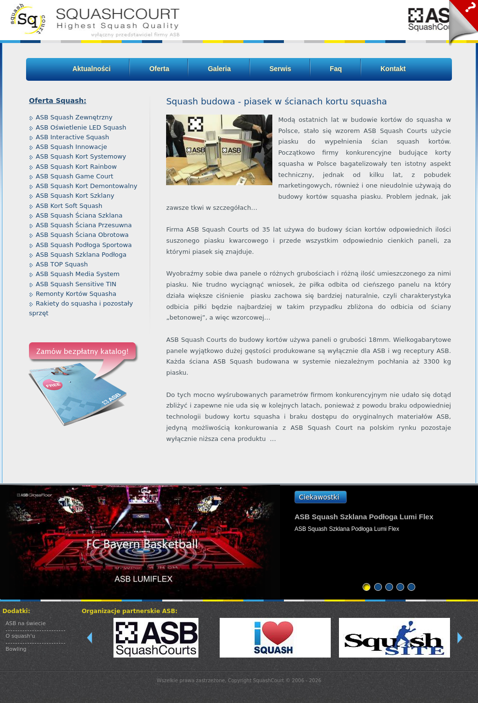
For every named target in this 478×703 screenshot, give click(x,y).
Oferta (159, 69)
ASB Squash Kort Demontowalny (87, 186)
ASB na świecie (26, 623)
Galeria (219, 69)
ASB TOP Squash (62, 264)
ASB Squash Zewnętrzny (74, 117)
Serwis (280, 69)
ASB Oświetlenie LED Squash (81, 127)
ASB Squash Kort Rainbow (76, 166)
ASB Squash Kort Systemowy (81, 156)
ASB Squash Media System (78, 274)
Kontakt (393, 69)
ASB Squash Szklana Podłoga (81, 254)
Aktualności (91, 69)
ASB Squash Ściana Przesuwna (84, 225)
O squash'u (20, 636)
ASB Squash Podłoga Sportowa (84, 245)
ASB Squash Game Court (74, 176)
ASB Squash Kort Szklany (75, 195)
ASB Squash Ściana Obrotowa (82, 234)
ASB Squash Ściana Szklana (79, 215)
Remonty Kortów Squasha (76, 293)
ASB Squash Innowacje (71, 146)
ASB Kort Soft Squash (69, 205)
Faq (336, 69)
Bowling (16, 649)
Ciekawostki (319, 497)
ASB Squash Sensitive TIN (76, 284)
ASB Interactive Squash (72, 137)
